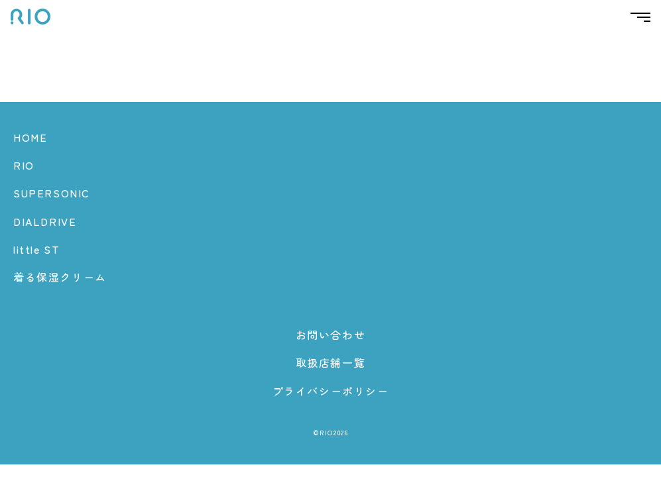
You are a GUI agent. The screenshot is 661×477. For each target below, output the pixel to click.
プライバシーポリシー (330, 391)
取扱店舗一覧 (331, 362)
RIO (23, 165)
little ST (36, 249)
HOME (30, 137)
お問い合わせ (331, 335)
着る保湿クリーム (60, 277)
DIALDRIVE (44, 221)
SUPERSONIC (51, 193)
